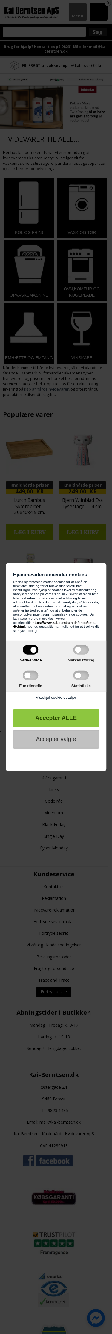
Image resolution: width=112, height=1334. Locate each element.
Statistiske (81, 685)
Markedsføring (81, 660)
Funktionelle (30, 685)
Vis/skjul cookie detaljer (56, 697)
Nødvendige (30, 660)
